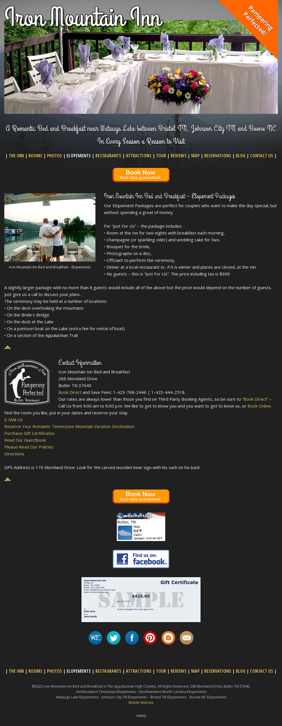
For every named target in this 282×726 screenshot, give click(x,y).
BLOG (241, 156)
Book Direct (69, 392)
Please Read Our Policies (29, 447)
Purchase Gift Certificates (29, 433)
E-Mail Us (13, 419)
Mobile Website (141, 702)
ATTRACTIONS (139, 156)
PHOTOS (54, 156)
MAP (195, 156)
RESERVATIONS (217, 156)
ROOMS (35, 156)
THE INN (16, 156)
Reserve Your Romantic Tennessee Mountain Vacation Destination (69, 426)
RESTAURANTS (108, 156)
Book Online (259, 406)
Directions (14, 453)
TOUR (161, 156)
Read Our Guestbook (25, 440)
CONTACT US (261, 156)
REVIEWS (179, 156)
